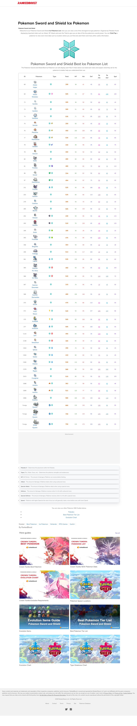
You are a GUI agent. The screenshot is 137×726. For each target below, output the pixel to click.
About (47, 703)
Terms (61, 703)
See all (118, 533)
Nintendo (54, 524)
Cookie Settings (127, 693)
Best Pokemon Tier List (72, 515)
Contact (54, 703)
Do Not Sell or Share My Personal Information (53, 695)
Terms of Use (119, 693)
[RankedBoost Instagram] (71, 709)
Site (75, 703)
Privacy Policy (108, 693)
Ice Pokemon (44, 524)
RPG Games (64, 524)
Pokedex (72, 512)
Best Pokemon (33, 524)
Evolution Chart (72, 517)
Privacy (69, 703)
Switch (73, 524)
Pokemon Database (84, 703)
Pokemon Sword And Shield (27, 28)
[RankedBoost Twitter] (66, 709)
